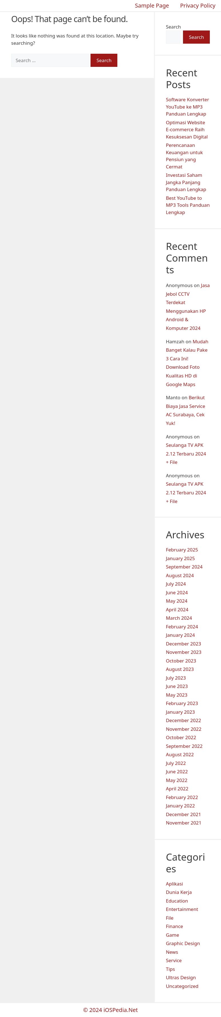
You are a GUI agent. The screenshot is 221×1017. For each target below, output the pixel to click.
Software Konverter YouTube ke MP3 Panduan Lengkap (187, 106)
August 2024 (180, 575)
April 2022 (177, 788)
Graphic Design (183, 943)
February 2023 (182, 703)
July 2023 (176, 678)
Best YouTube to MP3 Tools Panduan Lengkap (188, 205)
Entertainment (182, 909)
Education (177, 901)
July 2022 (176, 763)
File (170, 918)
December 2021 (183, 814)
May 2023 (176, 695)
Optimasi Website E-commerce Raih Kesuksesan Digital (187, 129)
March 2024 (179, 618)
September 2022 (184, 746)
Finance (174, 926)
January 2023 (180, 712)
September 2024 (184, 566)
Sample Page (152, 5)
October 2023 (181, 660)
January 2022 (180, 805)
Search (173, 27)
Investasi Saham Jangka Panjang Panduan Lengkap (186, 182)
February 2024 (182, 626)
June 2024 (177, 592)
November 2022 (183, 729)
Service (174, 960)
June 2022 (177, 771)
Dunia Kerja (179, 892)
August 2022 (180, 754)
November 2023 (183, 652)
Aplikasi (174, 883)
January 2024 (180, 635)
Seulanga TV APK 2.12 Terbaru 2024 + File (186, 453)
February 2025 (182, 549)
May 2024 (176, 601)
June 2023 (177, 686)
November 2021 (183, 822)
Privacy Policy (197, 5)
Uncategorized (182, 986)
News (172, 952)
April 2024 (177, 609)
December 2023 (183, 643)
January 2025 (180, 558)
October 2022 (181, 737)
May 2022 (176, 780)
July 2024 (176, 584)
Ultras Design (181, 977)
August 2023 (180, 669)
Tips (170, 969)
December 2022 (183, 720)
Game (172, 935)
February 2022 (182, 797)
